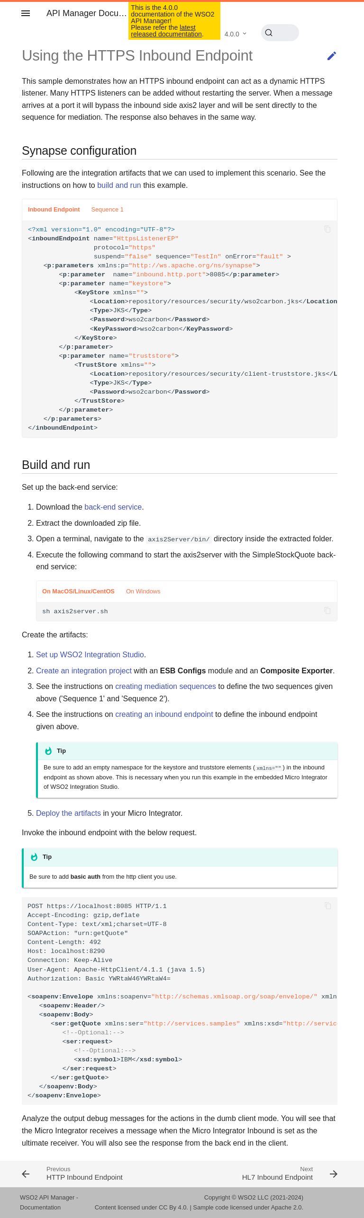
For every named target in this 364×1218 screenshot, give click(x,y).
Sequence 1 (107, 209)
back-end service (113, 507)
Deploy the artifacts (68, 813)
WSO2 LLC (253, 1197)
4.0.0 (232, 34)
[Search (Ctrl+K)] (280, 32)
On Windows (143, 591)
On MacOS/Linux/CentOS (78, 591)
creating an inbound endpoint (164, 714)
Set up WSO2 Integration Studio (90, 655)
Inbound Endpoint (54, 209)
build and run (119, 185)
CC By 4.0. (173, 1207)
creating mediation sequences (165, 686)
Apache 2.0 (286, 1207)
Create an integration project (84, 671)
